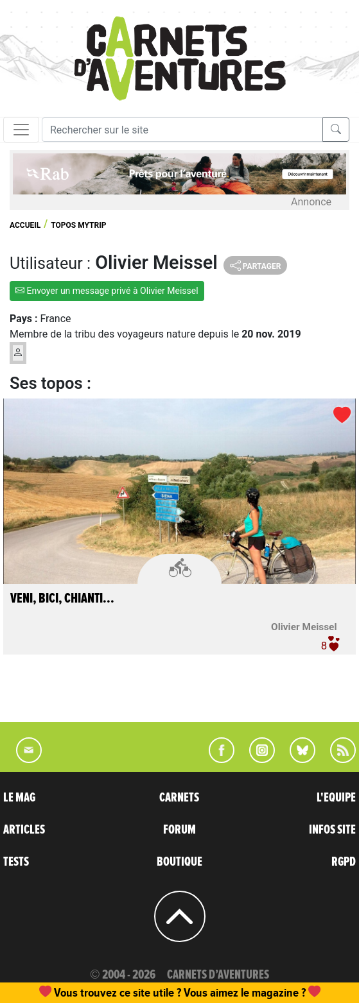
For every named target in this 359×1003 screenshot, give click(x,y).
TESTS (16, 861)
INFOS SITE (332, 829)
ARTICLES (24, 829)
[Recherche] (182, 129)
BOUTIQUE (179, 861)
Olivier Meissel (304, 627)
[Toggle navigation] (21, 129)
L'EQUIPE (336, 797)
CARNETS (179, 797)
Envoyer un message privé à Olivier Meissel (106, 291)
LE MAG (19, 797)
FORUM (179, 829)
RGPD (343, 861)
